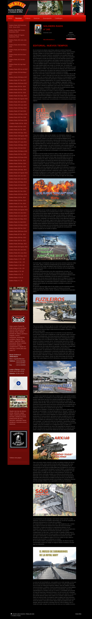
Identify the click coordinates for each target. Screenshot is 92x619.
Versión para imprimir (18, 614)
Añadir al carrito (70, 39)
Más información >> (49, 39)
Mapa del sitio (30, 614)
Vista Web (78, 614)
